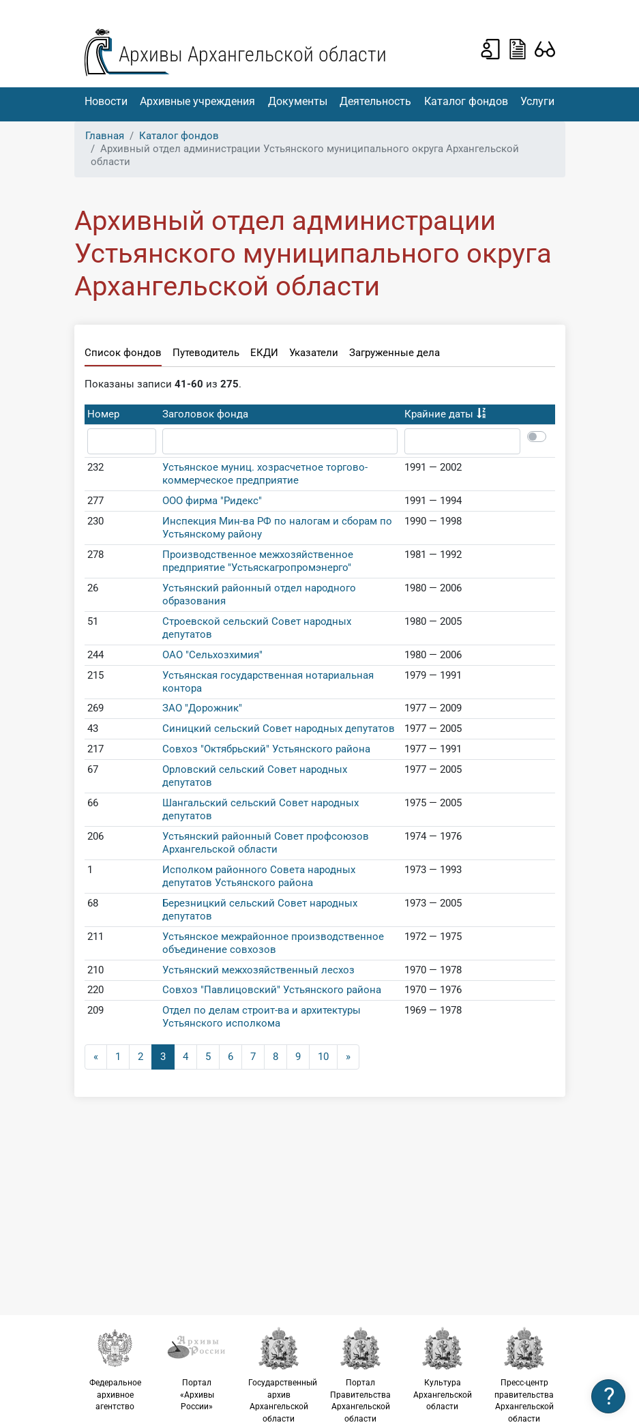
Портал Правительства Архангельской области (360, 1375)
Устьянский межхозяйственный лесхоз (258, 970)
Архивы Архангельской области (253, 54)
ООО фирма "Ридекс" (212, 501)
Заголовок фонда (205, 414)
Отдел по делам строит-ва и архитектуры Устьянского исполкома (261, 1016)
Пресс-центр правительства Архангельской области (524, 1375)
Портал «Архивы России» (197, 1368)
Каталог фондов (466, 101)
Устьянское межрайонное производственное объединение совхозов (273, 943)
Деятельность (375, 101)
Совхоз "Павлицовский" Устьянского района (271, 990)
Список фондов (123, 353)
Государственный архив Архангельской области (282, 1375)
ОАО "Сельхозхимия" (212, 655)
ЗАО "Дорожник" (202, 708)
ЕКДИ (264, 353)
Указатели (313, 353)
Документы (297, 101)
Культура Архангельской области (442, 1368)
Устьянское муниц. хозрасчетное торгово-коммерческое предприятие (265, 473)
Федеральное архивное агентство (115, 1368)
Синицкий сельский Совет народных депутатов (278, 728)
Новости (106, 101)
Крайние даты (438, 414)
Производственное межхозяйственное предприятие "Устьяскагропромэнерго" (257, 561)
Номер (103, 414)
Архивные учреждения (197, 101)
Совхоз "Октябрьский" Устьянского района (266, 749)
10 (323, 1056)
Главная (104, 136)
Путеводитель (206, 353)
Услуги (537, 101)
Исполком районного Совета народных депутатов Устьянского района (258, 876)
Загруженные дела (394, 353)
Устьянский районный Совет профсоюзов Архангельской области (265, 842)
